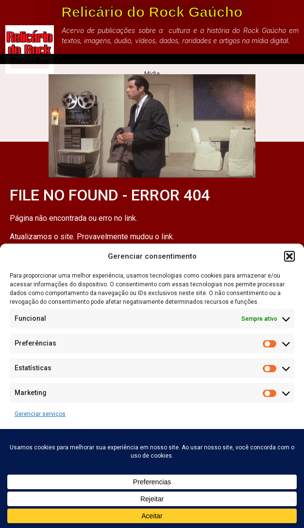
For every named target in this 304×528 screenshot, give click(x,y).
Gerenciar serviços (40, 414)
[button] (289, 256)
